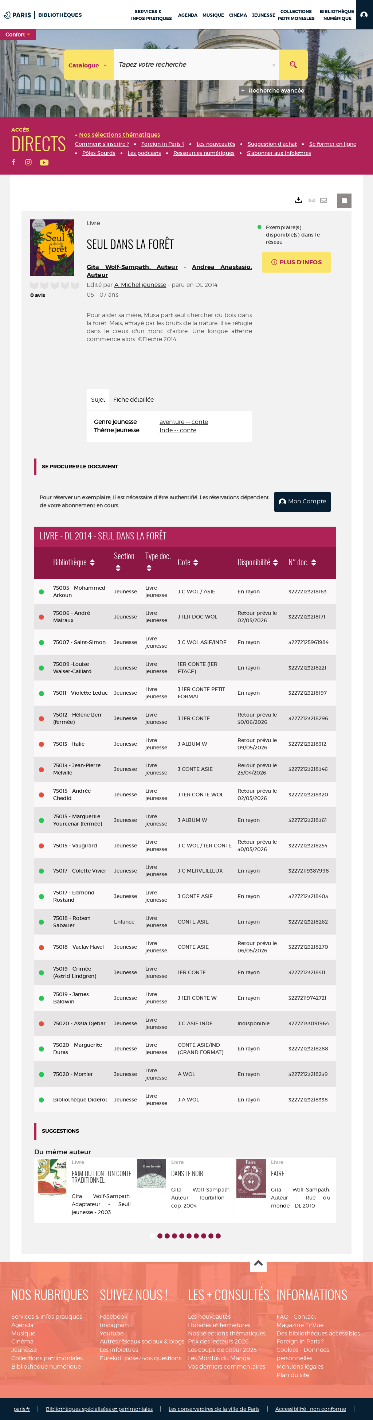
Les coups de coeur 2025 (222, 1349)
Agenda (22, 1324)
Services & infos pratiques (46, 1315)
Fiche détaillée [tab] (133, 399)
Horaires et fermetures (219, 1324)
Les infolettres (119, 1349)
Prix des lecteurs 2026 (218, 1341)
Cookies (287, 1349)
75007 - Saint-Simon (79, 641)
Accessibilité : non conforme (310, 1408)
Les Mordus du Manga (219, 1357)
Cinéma (22, 1341)
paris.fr (21, 1408)
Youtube (111, 1332)
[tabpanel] (169, 426)
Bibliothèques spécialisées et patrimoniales (99, 1408)
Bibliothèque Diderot (80, 1099)
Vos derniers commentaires (226, 1365)
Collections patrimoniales (47, 1357)
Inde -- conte (178, 430)
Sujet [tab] (98, 399)
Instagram (114, 1324)
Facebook (113, 1315)
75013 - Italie (69, 743)
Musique (23, 1332)
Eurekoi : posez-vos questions (140, 1357)
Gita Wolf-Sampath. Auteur (132, 267)
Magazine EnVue (299, 1324)
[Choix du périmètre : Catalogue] (89, 64)
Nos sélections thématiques (227, 1332)
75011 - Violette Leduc (80, 692)
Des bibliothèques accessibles (318, 1332)
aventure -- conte (184, 421)
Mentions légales (299, 1365)
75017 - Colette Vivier (79, 870)
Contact (305, 1315)
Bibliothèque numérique (46, 1365)
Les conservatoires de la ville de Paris (214, 1408)
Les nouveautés (209, 1315)
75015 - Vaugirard (75, 845)
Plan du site (292, 1374)
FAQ (282, 1315)
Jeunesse (24, 1349)
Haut (258, 1263)
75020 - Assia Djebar (79, 1022)
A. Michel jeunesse (140, 284)
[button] (364, 14)
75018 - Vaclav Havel (78, 946)
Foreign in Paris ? (300, 1341)
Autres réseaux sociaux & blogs (142, 1341)
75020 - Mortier (73, 1073)
